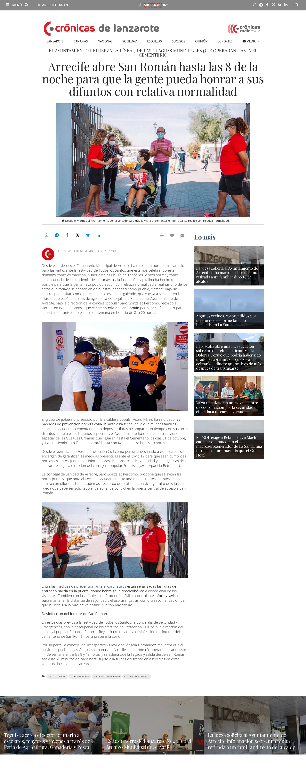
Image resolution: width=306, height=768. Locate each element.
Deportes (224, 41)
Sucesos (178, 41)
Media (251, 41)
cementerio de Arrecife (136, 676)
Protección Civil (57, 676)
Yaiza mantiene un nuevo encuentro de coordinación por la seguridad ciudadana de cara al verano (227, 407)
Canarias (81, 41)
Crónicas (65, 251)
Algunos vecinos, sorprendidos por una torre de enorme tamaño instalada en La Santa (226, 320)
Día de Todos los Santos (107, 676)
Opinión (201, 41)
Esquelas (154, 41)
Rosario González (79, 676)
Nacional (105, 41)
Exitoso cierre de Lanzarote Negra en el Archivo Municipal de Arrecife (153, 744)
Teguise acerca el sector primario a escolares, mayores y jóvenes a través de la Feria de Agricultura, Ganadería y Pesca (50, 743)
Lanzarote (55, 41)
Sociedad (129, 41)
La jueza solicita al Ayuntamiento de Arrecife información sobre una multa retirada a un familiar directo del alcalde (229, 275)
